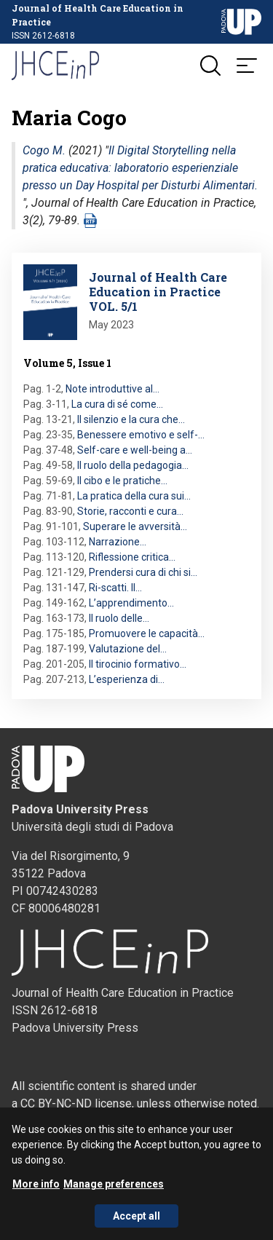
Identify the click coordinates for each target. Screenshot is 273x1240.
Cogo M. (44, 150)
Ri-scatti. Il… (115, 587)
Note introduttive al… (112, 389)
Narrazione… (117, 542)
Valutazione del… (128, 649)
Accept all (136, 1225)
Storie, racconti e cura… (130, 511)
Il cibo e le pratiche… (122, 480)
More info (36, 1193)
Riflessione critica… (132, 557)
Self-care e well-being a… (134, 450)
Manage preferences (113, 1193)
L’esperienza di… (127, 679)
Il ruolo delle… (119, 618)
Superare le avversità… (135, 526)
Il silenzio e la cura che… (131, 419)
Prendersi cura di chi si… (143, 572)
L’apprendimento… (131, 603)
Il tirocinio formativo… (137, 664)
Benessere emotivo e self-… (141, 435)
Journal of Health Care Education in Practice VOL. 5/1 (158, 291)
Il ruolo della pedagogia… (133, 465)
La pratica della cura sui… (134, 496)
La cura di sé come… (117, 404)
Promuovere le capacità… (147, 633)
